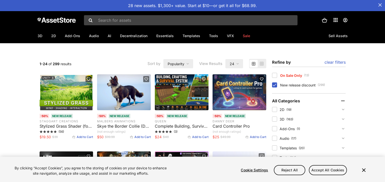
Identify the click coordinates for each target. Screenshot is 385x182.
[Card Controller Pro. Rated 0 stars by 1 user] (239, 145)
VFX (230, 36)
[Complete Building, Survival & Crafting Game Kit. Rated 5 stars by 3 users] (182, 145)
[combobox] (191, 20)
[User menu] (345, 20)
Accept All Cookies (327, 170)
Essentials (165, 36)
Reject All (289, 170)
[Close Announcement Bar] (379, 5)
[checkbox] (274, 91)
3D (40, 36)
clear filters (335, 78)
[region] (192, 169)
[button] (324, 20)
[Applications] (336, 20)
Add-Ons (72, 36)
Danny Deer (223, 138)
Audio (94, 36)
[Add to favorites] (88, 96)
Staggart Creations (59, 138)
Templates (191, 36)
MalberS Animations (116, 138)
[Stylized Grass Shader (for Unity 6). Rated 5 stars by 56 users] (66, 145)
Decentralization (133, 36)
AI (109, 36)
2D (53, 36)
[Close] (364, 170)
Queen (160, 138)
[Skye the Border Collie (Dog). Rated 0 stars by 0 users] (124, 145)
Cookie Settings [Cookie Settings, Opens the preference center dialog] (254, 170)
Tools (213, 36)
